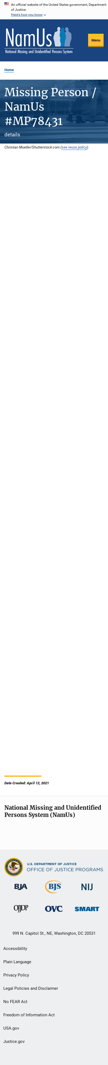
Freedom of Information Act (29, 1014)
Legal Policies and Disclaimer (30, 988)
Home (9, 70)
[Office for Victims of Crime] (54, 913)
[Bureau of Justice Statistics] (54, 894)
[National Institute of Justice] (87, 891)
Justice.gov (14, 1041)
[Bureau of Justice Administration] (20, 891)
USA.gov (11, 1028)
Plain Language (17, 961)
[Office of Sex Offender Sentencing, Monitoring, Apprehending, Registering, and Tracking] (87, 912)
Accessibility (15, 948)
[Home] (38, 40)
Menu (95, 40)
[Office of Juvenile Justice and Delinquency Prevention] (21, 913)
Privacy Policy (16, 975)
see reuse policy (74, 147)
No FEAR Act (15, 1001)
